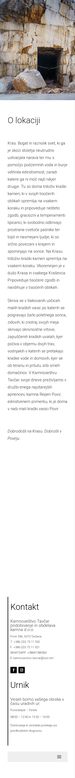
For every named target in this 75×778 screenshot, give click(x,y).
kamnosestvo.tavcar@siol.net (33, 658)
